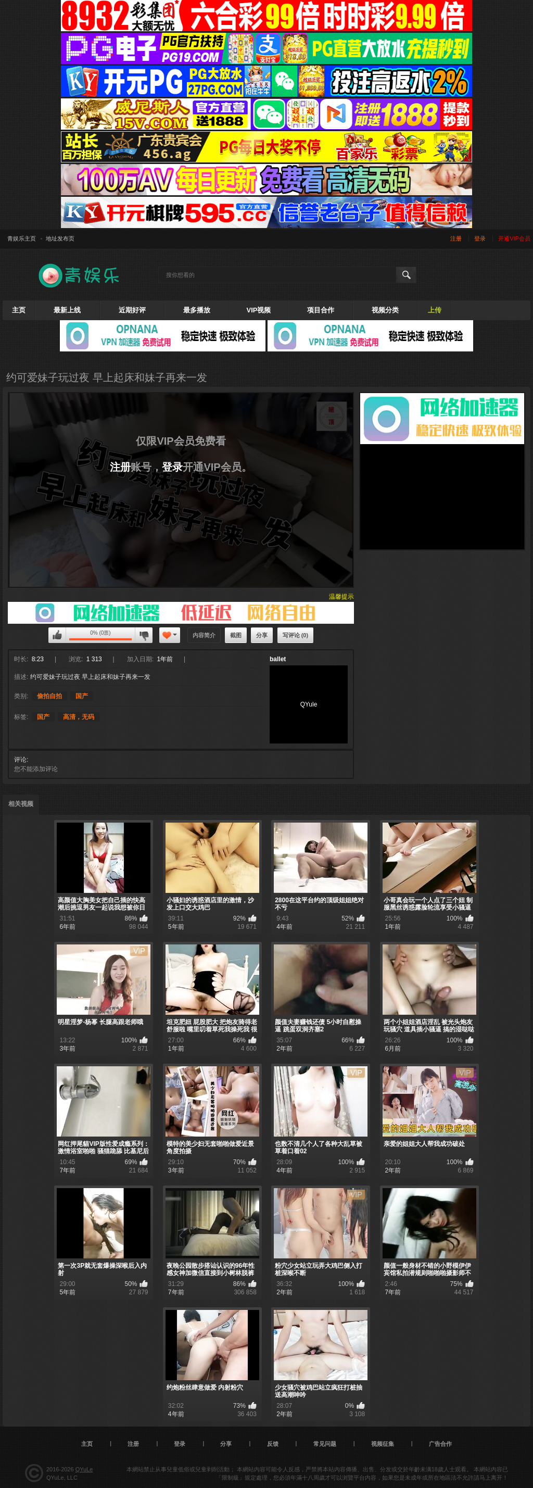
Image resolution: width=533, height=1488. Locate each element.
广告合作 (440, 1444)
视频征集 (382, 1444)
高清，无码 (78, 717)
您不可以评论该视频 (57, 635)
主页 (19, 310)
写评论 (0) (296, 635)
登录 (480, 238)
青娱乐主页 (21, 238)
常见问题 (324, 1444)
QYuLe (84, 1469)
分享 (262, 635)
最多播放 (196, 310)
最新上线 (67, 310)
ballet (278, 659)
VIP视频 (259, 310)
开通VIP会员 (514, 238)
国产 (81, 696)
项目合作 (320, 310)
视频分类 (385, 310)
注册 (456, 238)
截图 (236, 635)
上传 (434, 310)
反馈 (272, 1444)
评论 (20, 759)
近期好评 (132, 310)
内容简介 (204, 635)
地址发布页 (60, 238)
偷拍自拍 (49, 696)
